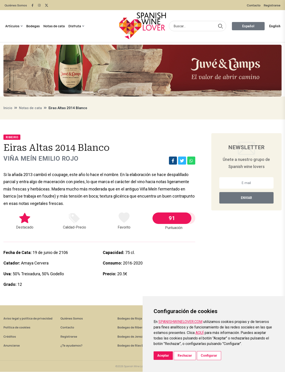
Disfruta (74, 26)
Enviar (246, 198)
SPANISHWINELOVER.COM (180, 322)
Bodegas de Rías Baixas (134, 346)
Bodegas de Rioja (129, 319)
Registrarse (272, 5)
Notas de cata (54, 26)
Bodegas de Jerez (130, 337)
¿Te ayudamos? (71, 346)
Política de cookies (16, 327)
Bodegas (33, 26)
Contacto (254, 5)
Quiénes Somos (16, 5)
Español (248, 26)
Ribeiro (12, 137)
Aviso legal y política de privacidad (27, 319)
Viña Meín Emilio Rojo (41, 159)
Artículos (12, 26)
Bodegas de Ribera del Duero (137, 327)
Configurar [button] (209, 355)
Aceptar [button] (163, 355)
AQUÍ (199, 333)
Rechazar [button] (185, 355)
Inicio (7, 108)
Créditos (9, 337)
